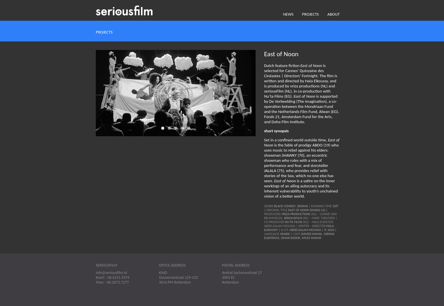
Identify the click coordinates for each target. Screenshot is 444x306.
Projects (310, 14)
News (288, 14)
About (333, 14)
